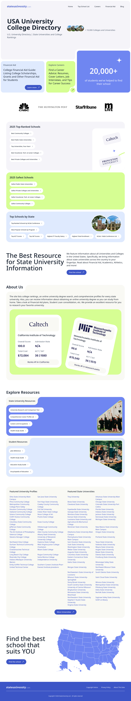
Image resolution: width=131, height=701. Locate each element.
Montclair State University (78, 527)
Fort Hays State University (48, 502)
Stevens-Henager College (19, 537)
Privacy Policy (105, 687)
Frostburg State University (106, 557)
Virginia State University (77, 605)
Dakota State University (105, 554)
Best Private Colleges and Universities (25, 159)
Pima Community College (19, 502)
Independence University (47, 559)
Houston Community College (21, 509)
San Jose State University (47, 497)
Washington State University (79, 547)
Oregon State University (105, 532)
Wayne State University (104, 547)
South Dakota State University (107, 572)
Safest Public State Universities (23, 184)
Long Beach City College (19, 554)
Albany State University (47, 534)
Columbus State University (78, 554)
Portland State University (105, 537)
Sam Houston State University (79, 542)
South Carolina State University (80, 585)
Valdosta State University (105, 544)
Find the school (76, 272)
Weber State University (76, 549)
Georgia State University (77, 512)
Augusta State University (77, 552)
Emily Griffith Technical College (22, 565)
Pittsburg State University (105, 587)
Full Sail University (45, 509)
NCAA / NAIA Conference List (108, 236)
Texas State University (104, 542)
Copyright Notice (92, 687)
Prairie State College (45, 517)
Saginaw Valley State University (108, 597)
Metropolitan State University (107, 585)
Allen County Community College (50, 532)
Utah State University (76, 544)
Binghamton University (77, 590)
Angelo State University (105, 549)
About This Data (119, 687)
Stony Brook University (76, 582)
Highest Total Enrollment (82, 236)
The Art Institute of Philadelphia (22, 532)
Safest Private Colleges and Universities (26, 191)
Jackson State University (105, 514)
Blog (122, 6)
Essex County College (46, 522)
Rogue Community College (48, 554)
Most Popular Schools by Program (24, 230)
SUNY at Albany (102, 600)
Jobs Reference (16, 451)
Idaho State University (76, 562)
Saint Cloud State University (106, 577)
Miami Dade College (45, 549)
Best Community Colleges (21, 133)
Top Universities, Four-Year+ (22, 146)
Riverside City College (18, 557)
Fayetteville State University (78, 509)
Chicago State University (105, 502)
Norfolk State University (105, 592)
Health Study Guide (18, 431)
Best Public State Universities (22, 140)
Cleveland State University (78, 504)
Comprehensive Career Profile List (23, 417)
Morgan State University (77, 567)
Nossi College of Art (45, 514)
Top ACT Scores (18, 236)
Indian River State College (48, 512)
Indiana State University (105, 512)
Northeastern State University (79, 597)
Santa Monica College (46, 557)
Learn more (33, 87)
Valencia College (16, 534)
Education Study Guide (19, 465)
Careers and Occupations (20, 424)
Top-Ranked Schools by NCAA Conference (27, 223)
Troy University (73, 497)
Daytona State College (46, 542)
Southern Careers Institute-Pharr (50, 565)
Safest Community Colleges (22, 204)
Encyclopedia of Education (20, 472)
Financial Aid (110, 6)
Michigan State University (105, 519)
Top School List (83, 6)
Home (70, 6)
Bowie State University (104, 552)
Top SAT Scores (35, 236)
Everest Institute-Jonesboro (48, 567)
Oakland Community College (21, 512)
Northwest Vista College (19, 542)
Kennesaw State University (106, 517)
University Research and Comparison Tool (26, 410)
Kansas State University (77, 517)
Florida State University (105, 509)
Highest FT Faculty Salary (57, 236)
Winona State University (105, 582)
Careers (97, 6)
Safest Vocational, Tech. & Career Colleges (27, 197)
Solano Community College (20, 514)
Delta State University (104, 590)
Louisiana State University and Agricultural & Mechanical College (79, 522)
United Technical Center (19, 567)
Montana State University (77, 514)
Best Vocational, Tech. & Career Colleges (26, 153)
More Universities (65, 612)
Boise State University (76, 502)
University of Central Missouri (79, 587)
